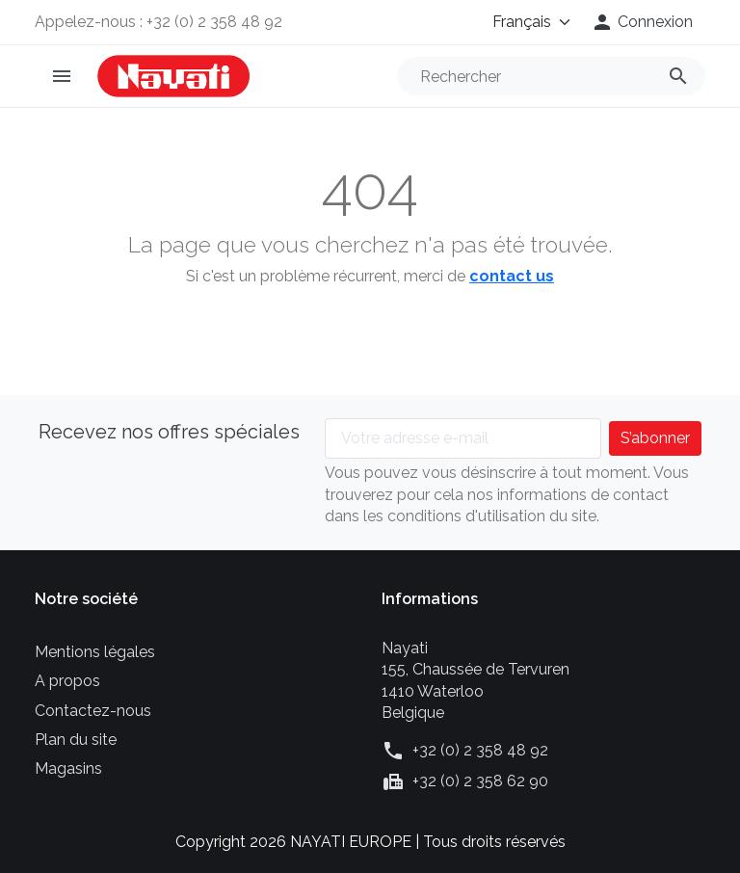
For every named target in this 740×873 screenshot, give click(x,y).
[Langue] (518, 22)
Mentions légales (95, 652)
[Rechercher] (551, 76)
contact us (511, 276)
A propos (67, 681)
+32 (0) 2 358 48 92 (480, 750)
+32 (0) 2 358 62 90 (480, 781)
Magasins (68, 768)
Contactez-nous (93, 710)
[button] (641, 22)
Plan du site (76, 739)
